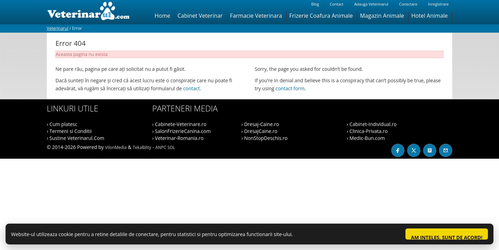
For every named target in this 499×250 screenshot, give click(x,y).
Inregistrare (438, 4)
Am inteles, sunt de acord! (446, 237)
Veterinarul (57, 28)
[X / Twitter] (413, 150)
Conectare (408, 4)
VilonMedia (115, 147)
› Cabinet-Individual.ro (372, 124)
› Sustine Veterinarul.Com (75, 138)
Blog (315, 4)
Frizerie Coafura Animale (321, 15)
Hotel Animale (429, 15)
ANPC (160, 147)
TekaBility (142, 147)
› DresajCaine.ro (260, 131)
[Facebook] (397, 150)
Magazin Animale (382, 15)
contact (191, 88)
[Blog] (429, 150)
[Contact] (445, 150)
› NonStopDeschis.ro (265, 138)
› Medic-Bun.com (366, 138)
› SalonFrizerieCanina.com (181, 131)
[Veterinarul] (91, 12)
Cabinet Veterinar (199, 15)
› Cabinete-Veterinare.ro (179, 124)
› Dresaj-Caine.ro (260, 124)
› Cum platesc (62, 124)
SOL (171, 147)
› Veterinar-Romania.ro (177, 138)
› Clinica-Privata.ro (367, 131)
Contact (336, 4)
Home (162, 15)
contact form (290, 88)
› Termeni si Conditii (69, 131)
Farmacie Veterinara (256, 15)
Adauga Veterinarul (371, 4)
